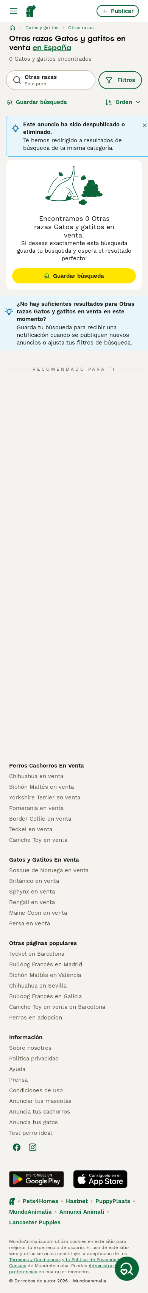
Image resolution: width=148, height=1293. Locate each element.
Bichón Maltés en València (45, 975)
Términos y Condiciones (35, 1259)
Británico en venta (34, 881)
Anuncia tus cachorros (39, 1111)
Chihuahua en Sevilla (38, 985)
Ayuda (17, 1069)
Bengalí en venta (32, 902)
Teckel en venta (30, 829)
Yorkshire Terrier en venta (44, 797)
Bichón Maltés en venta (41, 786)
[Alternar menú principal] (13, 11)
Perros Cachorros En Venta (46, 765)
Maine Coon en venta (38, 912)
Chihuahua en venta (36, 776)
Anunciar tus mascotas (40, 1101)
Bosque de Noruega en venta (49, 870)
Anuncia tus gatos (33, 1122)
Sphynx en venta (32, 891)
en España (52, 47)
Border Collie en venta (40, 818)
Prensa (18, 1079)
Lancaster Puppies (35, 1222)
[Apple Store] (100, 1179)
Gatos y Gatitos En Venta (44, 859)
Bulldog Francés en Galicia (45, 996)
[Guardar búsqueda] (127, 1269)
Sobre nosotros (30, 1047)
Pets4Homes (40, 1201)
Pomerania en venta (36, 808)
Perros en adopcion (35, 1017)
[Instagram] (32, 1147)
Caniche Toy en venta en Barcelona (57, 1007)
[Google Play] (36, 1179)
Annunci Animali (81, 1211)
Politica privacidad (34, 1058)
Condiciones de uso (36, 1090)
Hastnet (77, 1201)
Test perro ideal (30, 1132)
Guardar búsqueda (37, 102)
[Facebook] (16, 1147)
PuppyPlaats (112, 1201)
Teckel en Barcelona (36, 953)
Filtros (120, 80)
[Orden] (123, 102)
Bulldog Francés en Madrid (45, 964)
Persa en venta (29, 923)
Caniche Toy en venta (38, 840)
